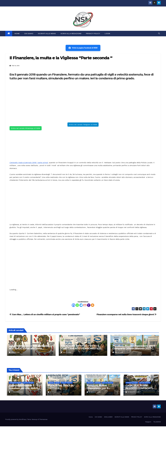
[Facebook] (73, 305)
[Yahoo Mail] (88, 305)
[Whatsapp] (77, 305)
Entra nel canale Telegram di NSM (83, 125)
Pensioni (51, 382)
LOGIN (107, 34)
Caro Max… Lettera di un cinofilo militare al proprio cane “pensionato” (45, 314)
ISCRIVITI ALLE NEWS (47, 34)
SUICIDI (57, 382)
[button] (159, 34)
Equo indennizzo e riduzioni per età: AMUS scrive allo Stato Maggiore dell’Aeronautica (28, 348)
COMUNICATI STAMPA (15, 382)
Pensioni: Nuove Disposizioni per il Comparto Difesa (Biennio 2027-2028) (134, 348)
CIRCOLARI (90, 382)
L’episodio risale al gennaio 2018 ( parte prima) (29, 163)
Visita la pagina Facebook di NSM (83, 48)
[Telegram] (81, 305)
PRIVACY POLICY (93, 34)
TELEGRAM (157, 422)
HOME (17, 34)
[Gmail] (85, 305)
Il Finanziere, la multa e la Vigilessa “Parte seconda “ (61, 57)
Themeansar (43, 419)
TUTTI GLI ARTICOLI (28, 382)
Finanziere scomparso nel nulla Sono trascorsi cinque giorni (126, 314)
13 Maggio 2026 (17, 392)
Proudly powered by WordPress (16, 419)
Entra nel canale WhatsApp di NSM (25, 128)
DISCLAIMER (108, 417)
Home (91, 417)
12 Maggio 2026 (95, 392)
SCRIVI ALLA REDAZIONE (71, 34)
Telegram (148, 422)
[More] (92, 305)
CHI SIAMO (28, 34)
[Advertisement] (73, 102)
